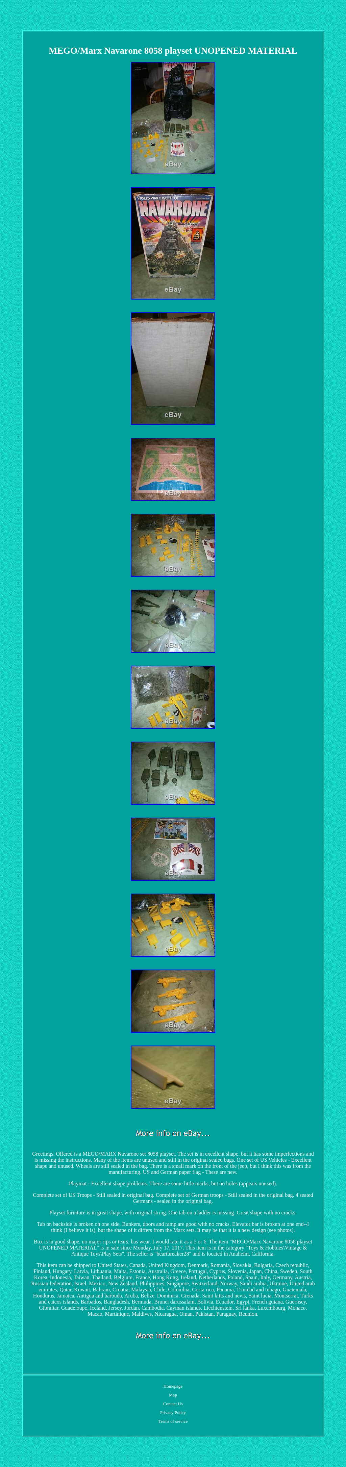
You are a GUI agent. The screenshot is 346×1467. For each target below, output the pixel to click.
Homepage (173, 1386)
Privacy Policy (173, 1412)
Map (173, 1394)
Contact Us (173, 1403)
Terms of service (173, 1421)
